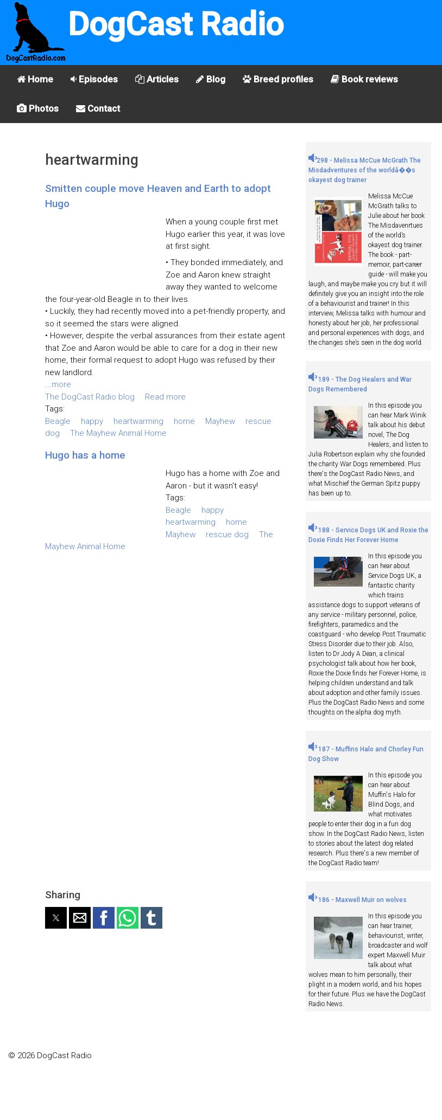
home (184, 421)
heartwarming (138, 421)
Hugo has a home (85, 455)
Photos (38, 108)
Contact (98, 108)
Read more (165, 397)
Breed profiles (278, 79)
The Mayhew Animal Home (118, 433)
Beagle (58, 421)
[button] (56, 918)
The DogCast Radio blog (90, 397)
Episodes (94, 79)
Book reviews (364, 79)
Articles (157, 79)
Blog (210, 79)
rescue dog (227, 534)
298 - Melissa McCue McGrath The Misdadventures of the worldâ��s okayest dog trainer (364, 170)
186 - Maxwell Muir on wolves (357, 900)
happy (92, 421)
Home (35, 79)
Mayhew (220, 421)
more (61, 384)
